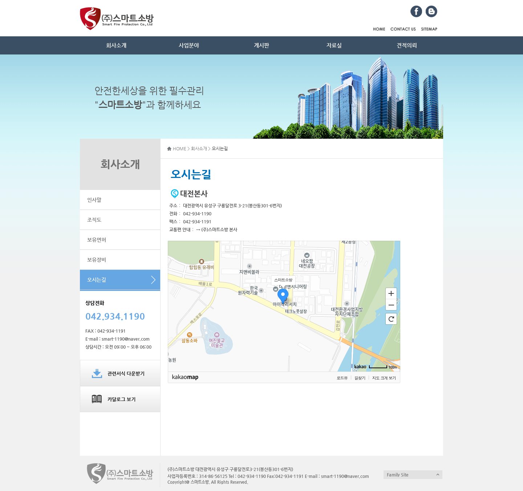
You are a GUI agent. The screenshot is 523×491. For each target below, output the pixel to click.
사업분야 (189, 45)
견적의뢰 (407, 45)
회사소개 (116, 45)
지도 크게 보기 (384, 378)
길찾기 (359, 378)
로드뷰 (342, 378)
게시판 (261, 45)
